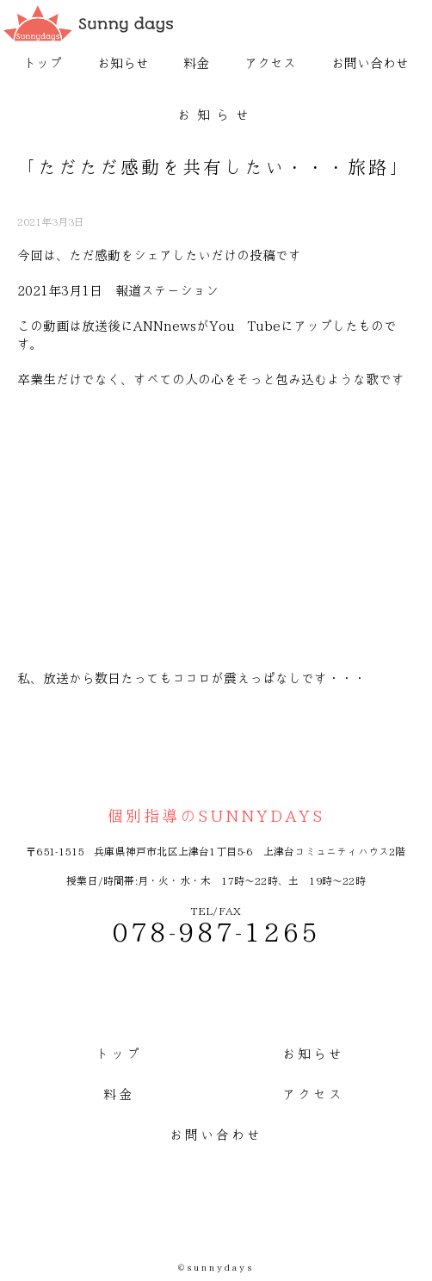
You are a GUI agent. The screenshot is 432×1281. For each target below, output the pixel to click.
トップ (42, 63)
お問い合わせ (370, 63)
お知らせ (123, 63)
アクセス (270, 63)
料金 (196, 63)
